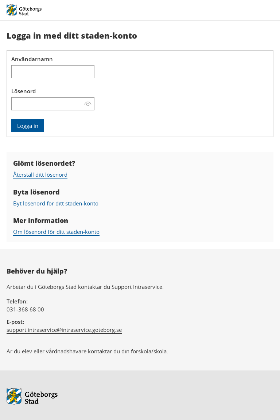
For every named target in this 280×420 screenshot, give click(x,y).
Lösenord (23, 91)
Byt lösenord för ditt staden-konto (55, 203)
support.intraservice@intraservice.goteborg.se (64, 329)
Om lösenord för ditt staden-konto (56, 231)
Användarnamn (32, 59)
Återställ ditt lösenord (40, 174)
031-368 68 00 (25, 309)
